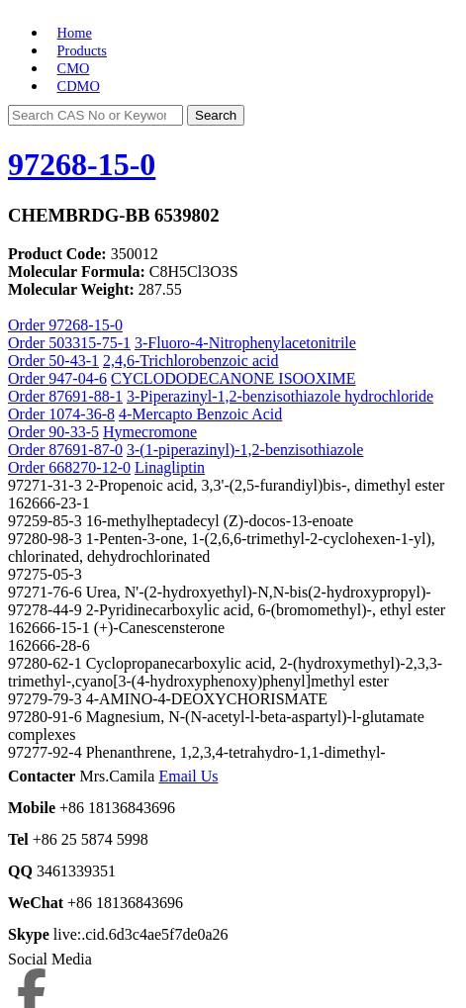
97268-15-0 (81, 164)
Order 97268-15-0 (65, 325)
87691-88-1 (85, 396)
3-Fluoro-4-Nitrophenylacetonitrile (245, 342)
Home (74, 33)
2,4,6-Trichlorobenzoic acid (191, 360)
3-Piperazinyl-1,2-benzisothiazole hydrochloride (280, 396)
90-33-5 (73, 431)
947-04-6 (77, 378)
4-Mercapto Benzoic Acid (200, 414)
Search (215, 115)
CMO (73, 68)
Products (82, 50)
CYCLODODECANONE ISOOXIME (233, 378)
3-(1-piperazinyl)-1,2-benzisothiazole (245, 449)
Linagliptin (170, 467)
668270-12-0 (89, 467)
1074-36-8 (81, 414)
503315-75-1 (89, 342)
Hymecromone (150, 431)
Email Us (188, 776)
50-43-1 (73, 360)
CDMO (78, 86)
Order (28, 342)
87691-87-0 (85, 449)
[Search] (95, 115)
